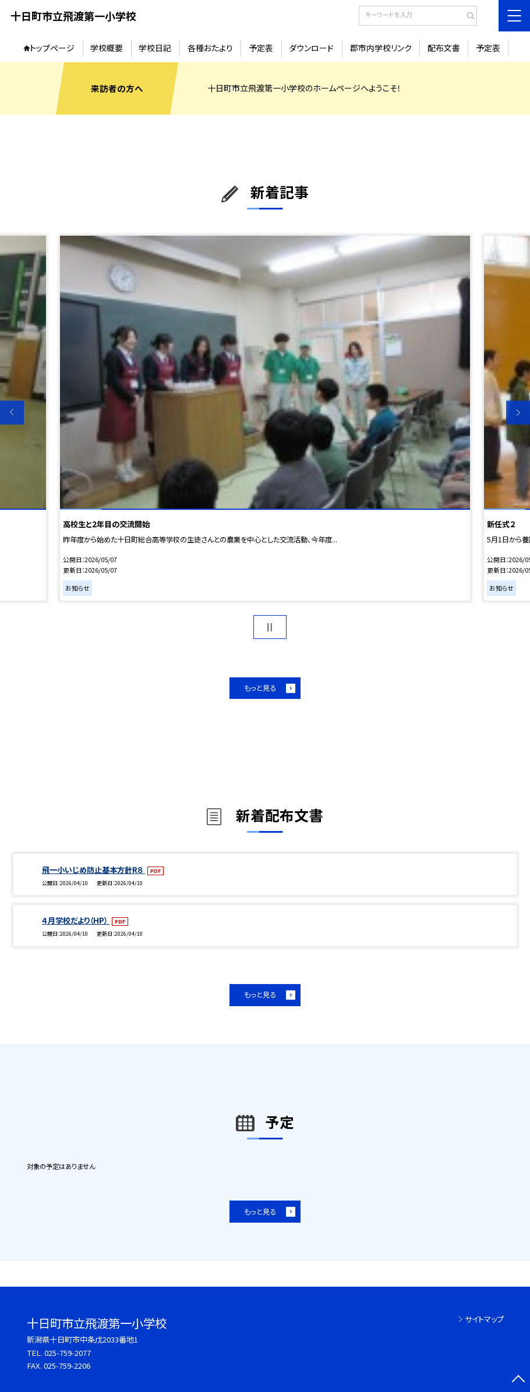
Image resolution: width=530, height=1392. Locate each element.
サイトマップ (484, 1318)
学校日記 (155, 48)
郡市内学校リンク (381, 48)
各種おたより (210, 48)
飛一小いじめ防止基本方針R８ (93, 869)
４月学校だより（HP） (75, 920)
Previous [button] (12, 412)
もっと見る (260, 688)
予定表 (261, 48)
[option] (264, 418)
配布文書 (443, 48)
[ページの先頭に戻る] (518, 1380)
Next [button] (518, 412)
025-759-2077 (67, 1352)
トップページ (52, 48)
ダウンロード (311, 48)
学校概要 (106, 48)
